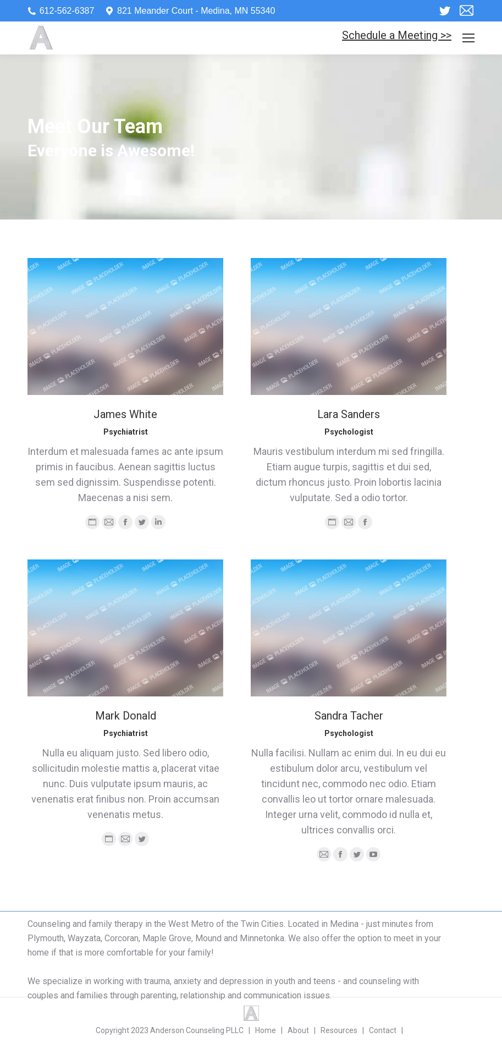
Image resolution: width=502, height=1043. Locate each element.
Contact (382, 1030)
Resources (339, 1030)
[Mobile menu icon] (468, 38)
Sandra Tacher (349, 715)
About (298, 1030)
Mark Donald (125, 715)
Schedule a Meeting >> (396, 35)
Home (432, 137)
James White (125, 414)
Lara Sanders (348, 414)
